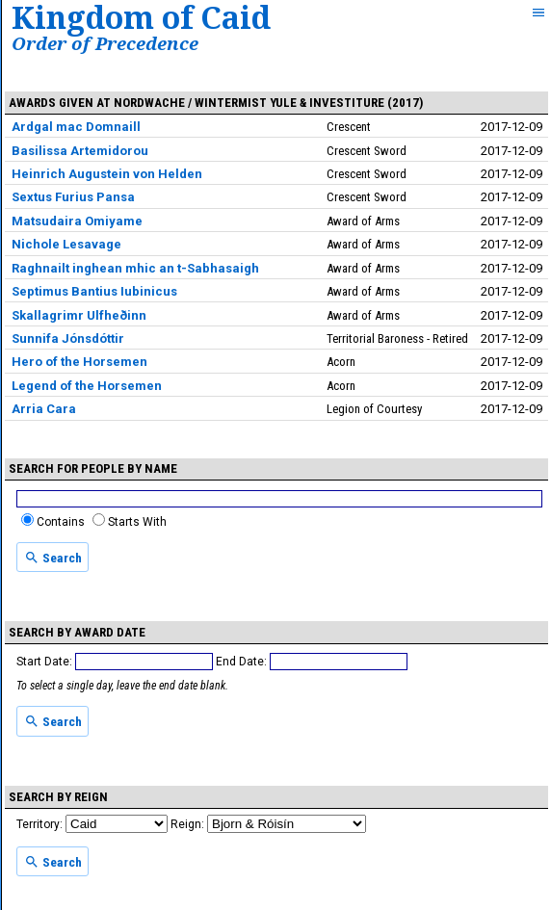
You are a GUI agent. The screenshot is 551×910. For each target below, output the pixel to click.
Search (53, 557)
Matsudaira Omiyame (77, 221)
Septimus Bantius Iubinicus (94, 291)
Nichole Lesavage (66, 244)
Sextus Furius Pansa (73, 197)
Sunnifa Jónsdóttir (68, 338)
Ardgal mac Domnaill (76, 126)
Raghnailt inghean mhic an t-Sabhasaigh (135, 268)
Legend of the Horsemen (87, 385)
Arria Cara (44, 409)
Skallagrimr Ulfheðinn (79, 315)
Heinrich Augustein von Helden (107, 174)
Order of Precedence (105, 43)
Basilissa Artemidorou (80, 150)
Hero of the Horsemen (79, 361)
